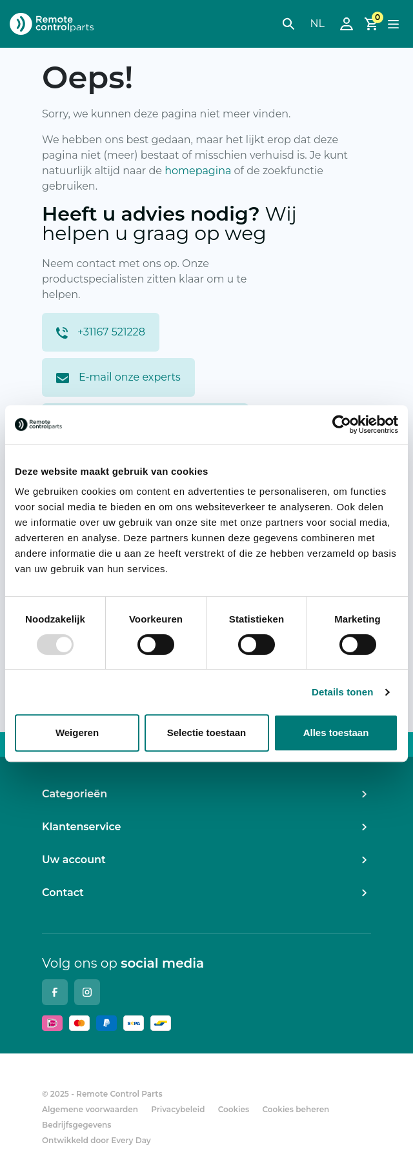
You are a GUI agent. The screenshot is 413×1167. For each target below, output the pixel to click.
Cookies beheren (295, 1109)
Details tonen (342, 691)
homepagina (198, 171)
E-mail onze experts (118, 377)
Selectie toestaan (207, 732)
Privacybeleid (178, 1109)
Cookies (234, 1109)
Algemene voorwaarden (90, 1109)
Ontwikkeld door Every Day (96, 1140)
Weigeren (77, 732)
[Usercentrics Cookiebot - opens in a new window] (341, 424)
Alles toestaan (336, 732)
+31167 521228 (100, 332)
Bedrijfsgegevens (77, 1125)
